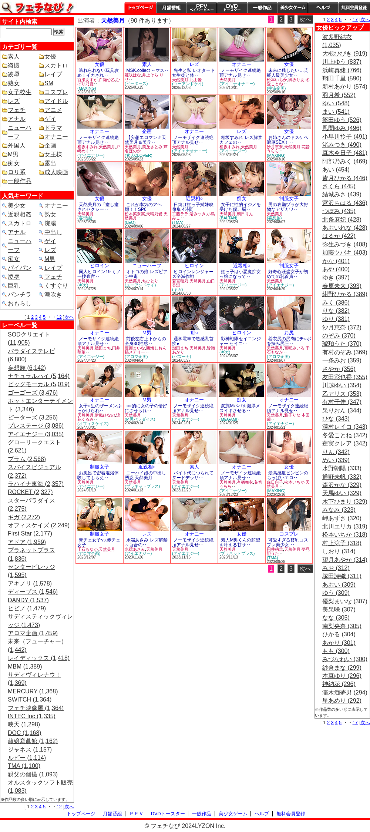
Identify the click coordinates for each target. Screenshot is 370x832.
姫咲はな (133, 75)
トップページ (140, 7)
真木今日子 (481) (344, 153)
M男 (13, 154)
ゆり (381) (336, 319)
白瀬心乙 (107, 79)
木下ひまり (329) (344, 501)
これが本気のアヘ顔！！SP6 (143, 207)
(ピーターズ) (136, 83)
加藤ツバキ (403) (344, 252)
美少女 (17, 205)
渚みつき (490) (341, 145)
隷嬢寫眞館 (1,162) (33, 741)
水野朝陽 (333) (341, 468)
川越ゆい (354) (341, 385)
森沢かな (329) (341, 485)
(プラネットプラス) (142, 486)
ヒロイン (99, 265)
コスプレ (56, 92)
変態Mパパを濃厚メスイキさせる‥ (239, 408)
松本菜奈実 (135, 214)
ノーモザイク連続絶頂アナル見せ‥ (240, 73)
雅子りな (292, 415)
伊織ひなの (105, 415)
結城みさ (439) (341, 194)
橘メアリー (135, 352)
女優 (50, 56)
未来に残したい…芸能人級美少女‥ (287, 73)
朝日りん (245, 214)
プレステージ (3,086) (36, 425)
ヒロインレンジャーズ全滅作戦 (192, 274)
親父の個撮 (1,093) (33, 774)
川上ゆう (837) (341, 62)
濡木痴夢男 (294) (344, 692)
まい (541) (336, 112)
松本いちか (277, 79)
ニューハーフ (146, 265)
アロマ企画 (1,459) (33, 633)
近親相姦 (19, 214)
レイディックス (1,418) (39, 658)
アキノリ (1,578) (30, 583)
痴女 (14, 163)
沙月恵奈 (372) (341, 327)
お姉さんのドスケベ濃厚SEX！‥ (287, 140)
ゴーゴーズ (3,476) (33, 393)
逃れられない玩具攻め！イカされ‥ (98, 73)
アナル (17, 119)
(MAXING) (86, 88)
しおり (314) (339, 551)
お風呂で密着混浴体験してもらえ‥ (98, 475)
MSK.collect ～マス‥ (147, 70)
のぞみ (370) (339, 335)
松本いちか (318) (344, 534)
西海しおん (156, 348)
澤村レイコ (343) (344, 427)
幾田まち (103, 348)
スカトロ (56, 65)
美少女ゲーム (293, 7)
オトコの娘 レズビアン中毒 (146, 274)
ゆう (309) (336, 593)
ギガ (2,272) (24, 517)
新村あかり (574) (344, 86)
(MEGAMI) (229, 419)
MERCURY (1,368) (33, 691)
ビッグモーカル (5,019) (39, 384)
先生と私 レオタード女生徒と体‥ (193, 73)
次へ (69, 317)
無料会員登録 (290, 813)
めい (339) (336, 460)
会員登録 (354, 7)
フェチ (17, 110)
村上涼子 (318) (341, 543)
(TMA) (178, 222)
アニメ (53, 110)
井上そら (150, 75)
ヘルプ (323, 7)
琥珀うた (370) (341, 344)
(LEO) (130, 222)
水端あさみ (135, 549)
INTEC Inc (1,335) (32, 716)
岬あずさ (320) (341, 518)
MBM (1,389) (25, 666)
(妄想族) (84, 218)
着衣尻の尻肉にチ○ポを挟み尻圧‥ (289, 341)
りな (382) (336, 311)
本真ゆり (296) (341, 676)
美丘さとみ (152, 147)
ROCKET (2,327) (30, 492)
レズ (14, 101)
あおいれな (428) (344, 228)
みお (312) (336, 568)
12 (59, 317)
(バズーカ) (181, 356)
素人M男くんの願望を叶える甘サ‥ (239, 542)
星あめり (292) (341, 700)
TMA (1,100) (24, 766)
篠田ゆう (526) (341, 120)
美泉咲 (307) (339, 609)
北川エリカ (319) (344, 526)
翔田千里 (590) (341, 78)
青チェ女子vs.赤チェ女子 (98, 542)
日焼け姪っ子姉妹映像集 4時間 (192, 207)
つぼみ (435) (339, 211)
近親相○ (194, 198)
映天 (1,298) (24, 724)
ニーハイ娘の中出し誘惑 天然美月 (145, 475)
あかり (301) (339, 643)
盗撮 (14, 65)
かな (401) (336, 261)
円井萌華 (275, 549)
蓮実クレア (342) (344, 443)
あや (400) (336, 269)
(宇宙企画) (276, 88)
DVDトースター (232, 7)
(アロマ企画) (136, 356)
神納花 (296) (339, 684)
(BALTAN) (228, 218)
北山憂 (195, 79)
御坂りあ (296, 79)
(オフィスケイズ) (92, 423)
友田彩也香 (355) (344, 377)
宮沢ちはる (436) (344, 203)
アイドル (56, 101)
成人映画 (56, 172)
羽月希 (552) (339, 95)
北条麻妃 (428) (341, 219)
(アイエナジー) (90, 155)
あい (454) (336, 169)
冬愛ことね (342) (344, 435)
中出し (53, 232)
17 (355, 19)
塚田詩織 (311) (341, 576)
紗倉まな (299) (341, 667)
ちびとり (150, 281)
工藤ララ (180, 214)
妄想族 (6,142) (27, 368)
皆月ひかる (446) (344, 178)
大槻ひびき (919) (344, 53)
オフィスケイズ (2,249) (39, 525)
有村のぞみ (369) (344, 352)
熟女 (14, 83)
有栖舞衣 (245, 482)
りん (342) (336, 452)
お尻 (289, 332)
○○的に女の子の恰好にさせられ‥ (146, 408)
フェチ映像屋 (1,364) (36, 708)
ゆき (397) (336, 277)
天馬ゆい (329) (341, 493)
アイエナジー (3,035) (36, 434)
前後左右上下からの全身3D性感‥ (145, 341)
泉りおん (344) (341, 410)
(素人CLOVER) (138, 155)
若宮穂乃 (180, 281)
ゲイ (50, 119)
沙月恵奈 (275, 147)
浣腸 (50, 223)
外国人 (17, 145)
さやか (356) (339, 369)
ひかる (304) (339, 634)
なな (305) (336, 617)
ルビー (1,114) (27, 758)
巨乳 (14, 285)
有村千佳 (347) (341, 402)
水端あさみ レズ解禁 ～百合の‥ (146, 542)
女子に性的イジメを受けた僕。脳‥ (240, 207)
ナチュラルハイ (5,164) (39, 376)
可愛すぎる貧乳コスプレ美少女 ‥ (287, 542)
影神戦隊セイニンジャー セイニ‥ (240, 341)
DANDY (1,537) (28, 600)
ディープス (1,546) (33, 592)
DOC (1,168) (24, 733)
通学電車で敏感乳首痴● (192, 341)
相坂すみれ (87, 147)
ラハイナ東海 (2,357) (36, 484)
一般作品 (262, 7)
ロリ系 (17, 172)
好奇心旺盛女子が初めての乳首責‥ (287, 274)
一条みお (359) (341, 360)
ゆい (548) (336, 103)
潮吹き (53, 294)
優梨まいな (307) (344, 601)
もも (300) (336, 651)
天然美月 (180, 79)
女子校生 (19, 92)
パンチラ (19, 294)
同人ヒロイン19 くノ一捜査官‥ (99, 274)
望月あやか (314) (344, 560)
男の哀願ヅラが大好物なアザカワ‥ (287, 207)
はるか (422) (339, 236)
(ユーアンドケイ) (187, 84)
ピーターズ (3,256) (33, 417)
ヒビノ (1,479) (27, 608)
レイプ (53, 74)
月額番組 (171, 7)
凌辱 (14, 74)
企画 (50, 145)
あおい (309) (339, 584)
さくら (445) (339, 186)
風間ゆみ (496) (341, 128)
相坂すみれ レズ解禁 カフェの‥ (240, 140)
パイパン (19, 268)
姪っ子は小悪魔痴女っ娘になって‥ (240, 274)
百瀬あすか (87, 79)
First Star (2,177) (30, 533)
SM (48, 83)
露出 (50, 163)
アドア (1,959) (27, 542)
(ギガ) (82, 285)
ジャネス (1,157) (30, 749)
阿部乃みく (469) (344, 161)
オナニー (56, 136)
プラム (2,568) (27, 459)
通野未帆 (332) (341, 477)
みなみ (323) (339, 510)
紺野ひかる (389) (344, 294)
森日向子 (275, 482)
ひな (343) (336, 418)
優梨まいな (135, 348)
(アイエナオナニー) (237, 84)
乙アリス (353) (341, 394)
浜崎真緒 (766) (341, 70)
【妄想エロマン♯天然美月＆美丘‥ (145, 140)
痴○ (194, 332)
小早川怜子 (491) (344, 136)
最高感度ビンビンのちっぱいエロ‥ (287, 475)
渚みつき (197, 214)
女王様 (53, 154)
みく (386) (336, 302)
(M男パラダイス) (140, 419)
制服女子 (289, 198)
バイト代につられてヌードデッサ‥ (192, 475)
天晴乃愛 (154, 214)
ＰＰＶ (136, 813)
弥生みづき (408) (344, 244)
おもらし (19, 303)
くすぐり (56, 285)
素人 (14, 56)
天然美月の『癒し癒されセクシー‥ (98, 207)
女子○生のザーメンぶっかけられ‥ (99, 408)
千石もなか (87, 549)
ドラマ (53, 128)
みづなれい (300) (344, 659)
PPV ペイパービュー (201, 7)
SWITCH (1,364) (29, 699)
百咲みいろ (294, 348)
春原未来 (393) (341, 286)
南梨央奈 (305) (341, 626)
